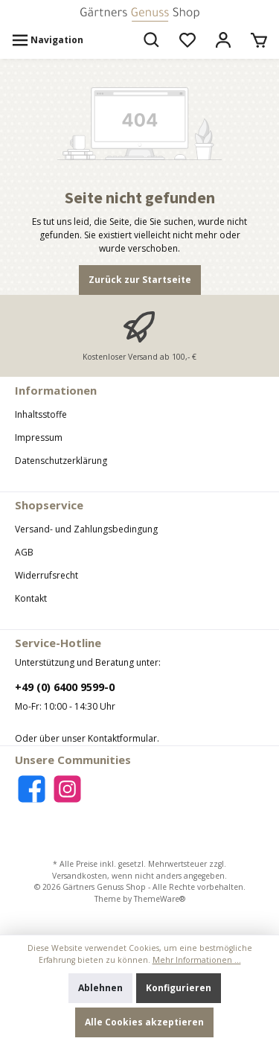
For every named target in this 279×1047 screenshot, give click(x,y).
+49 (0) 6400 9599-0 (65, 687)
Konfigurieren (178, 987)
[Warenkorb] (259, 40)
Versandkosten (79, 876)
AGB (24, 552)
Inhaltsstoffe (41, 414)
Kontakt (31, 598)
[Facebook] (31, 789)
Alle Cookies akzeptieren (144, 1022)
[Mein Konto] (223, 40)
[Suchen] (152, 40)
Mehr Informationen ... (197, 960)
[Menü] (47, 40)
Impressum (38, 437)
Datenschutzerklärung (61, 460)
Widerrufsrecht (46, 575)
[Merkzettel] (187, 40)
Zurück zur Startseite (140, 279)
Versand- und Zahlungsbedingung (86, 529)
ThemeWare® (159, 899)
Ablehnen (100, 987)
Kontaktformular (122, 738)
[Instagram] (67, 789)
